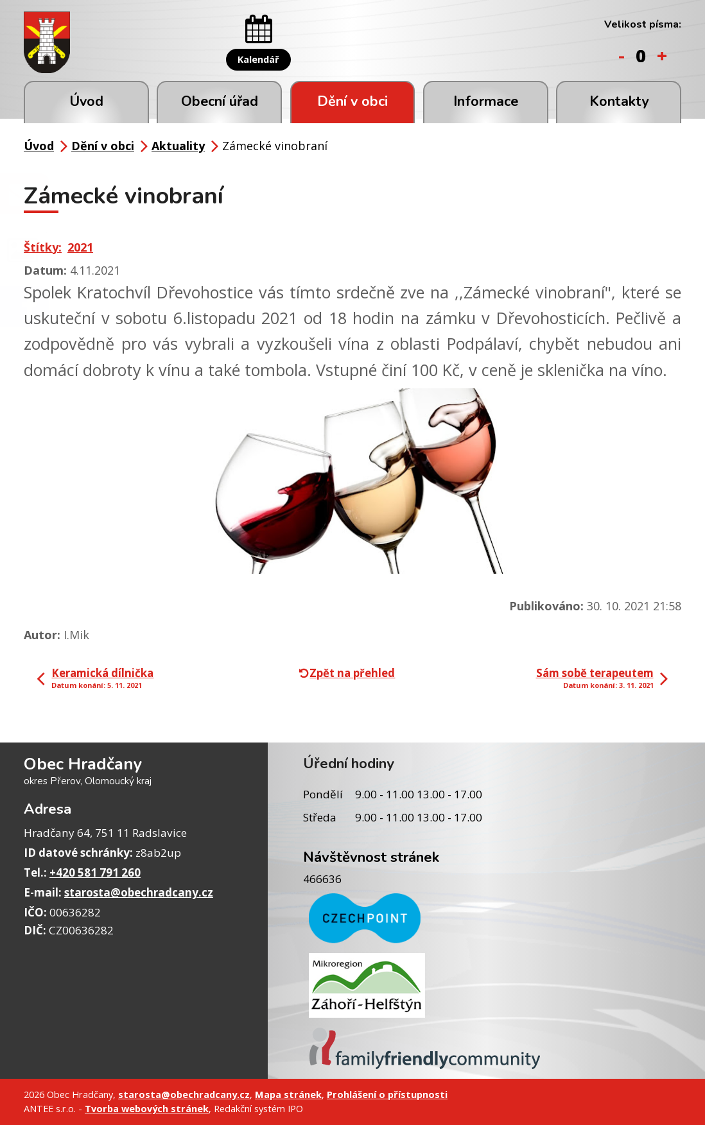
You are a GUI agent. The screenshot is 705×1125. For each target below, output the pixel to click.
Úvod (86, 101)
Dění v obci (352, 101)
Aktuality (178, 145)
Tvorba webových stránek (147, 1108)
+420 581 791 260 (95, 872)
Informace (485, 101)
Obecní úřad (219, 101)
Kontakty (618, 101)
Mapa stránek (288, 1094)
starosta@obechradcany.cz (138, 892)
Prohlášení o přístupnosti (387, 1094)
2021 (80, 247)
